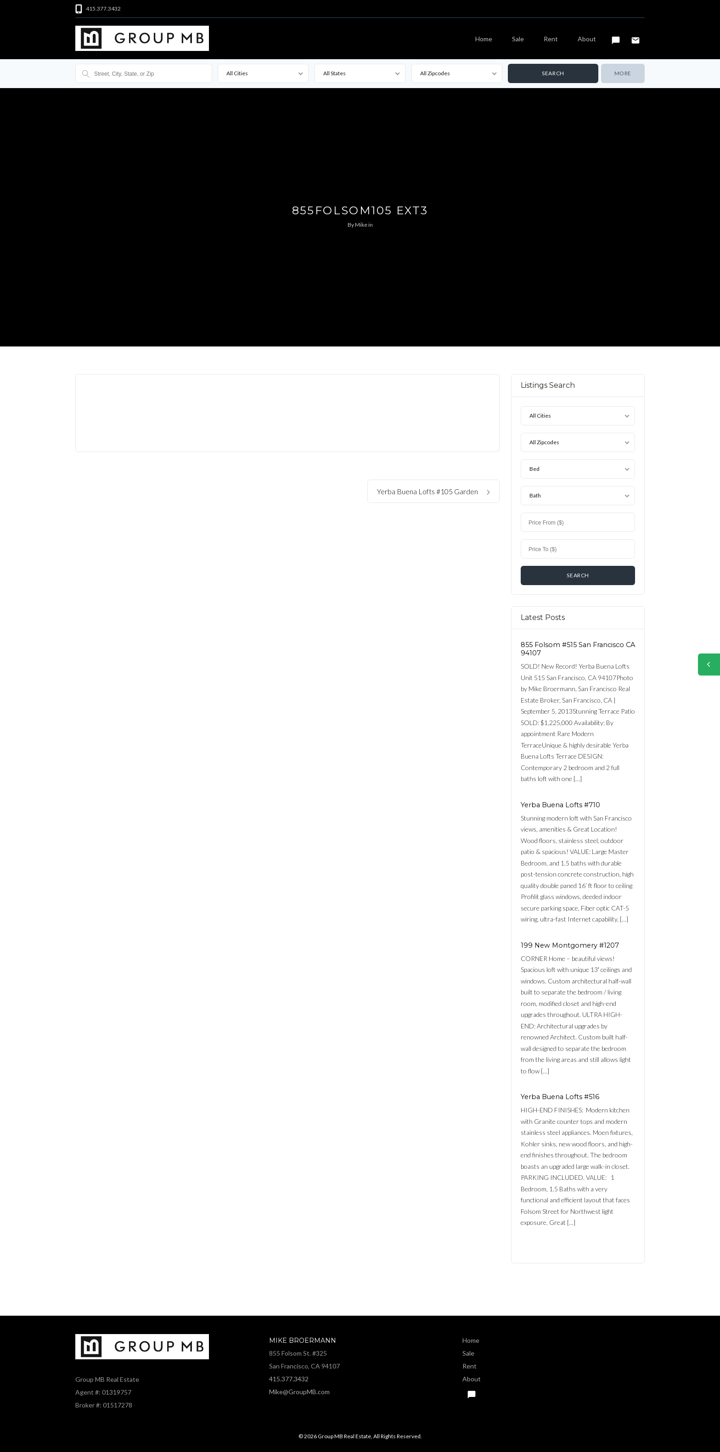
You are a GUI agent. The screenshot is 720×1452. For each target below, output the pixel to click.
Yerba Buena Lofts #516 (560, 1097)
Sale (518, 39)
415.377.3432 (289, 1379)
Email (635, 36)
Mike (361, 224)
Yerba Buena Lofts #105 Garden (433, 491)
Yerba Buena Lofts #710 (560, 804)
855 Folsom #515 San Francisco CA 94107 (578, 649)
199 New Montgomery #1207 (570, 945)
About (587, 39)
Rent (551, 39)
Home (483, 39)
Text (616, 36)
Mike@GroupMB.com (299, 1392)
